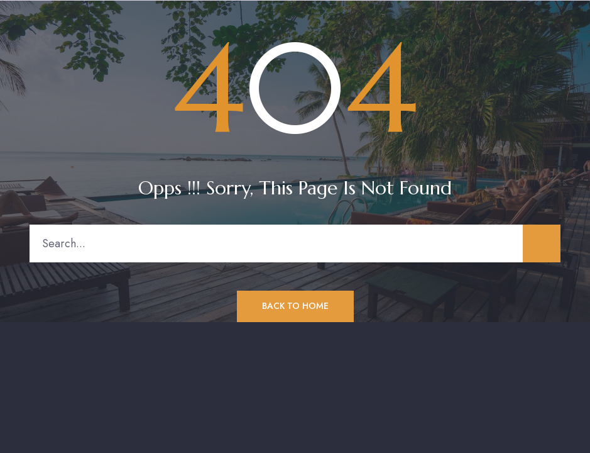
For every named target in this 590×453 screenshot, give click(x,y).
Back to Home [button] (295, 305)
